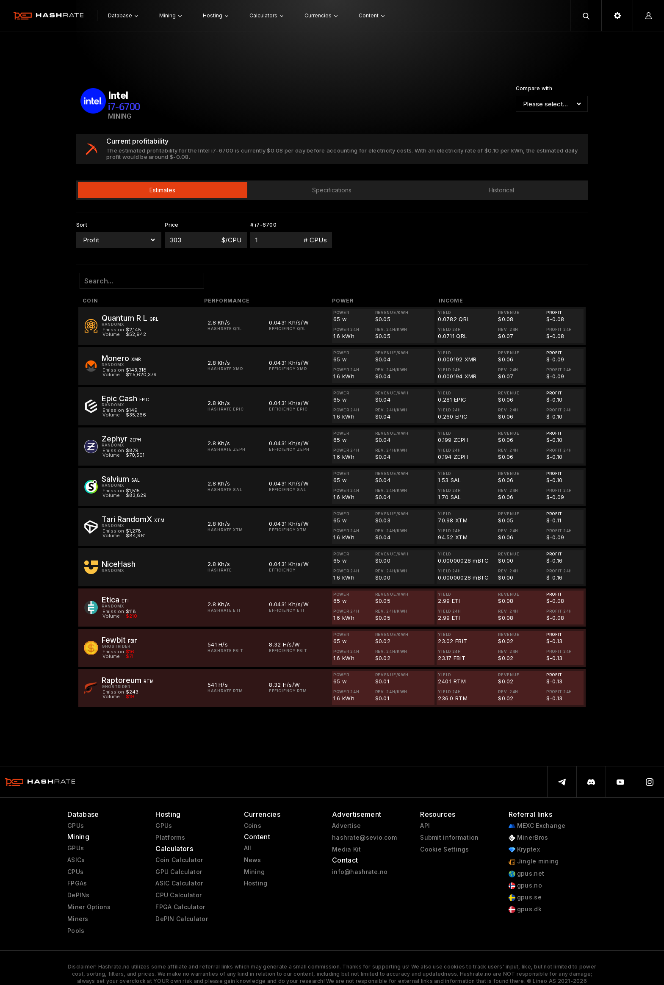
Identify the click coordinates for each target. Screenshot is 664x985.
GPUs (75, 825)
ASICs (76, 860)
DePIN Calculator (181, 919)
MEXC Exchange (537, 826)
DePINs (78, 895)
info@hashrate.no (359, 871)
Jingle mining (534, 861)
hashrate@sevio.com (364, 837)
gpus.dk (525, 909)
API (425, 825)
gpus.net (527, 873)
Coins (252, 825)
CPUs (75, 871)
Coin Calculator (179, 860)
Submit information (449, 837)
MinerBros (528, 837)
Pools (75, 930)
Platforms (170, 837)
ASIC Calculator (179, 883)
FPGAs (77, 883)
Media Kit (346, 849)
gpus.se (525, 897)
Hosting (256, 883)
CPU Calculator (178, 895)
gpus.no (525, 885)
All (248, 848)
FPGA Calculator (180, 907)
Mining (254, 871)
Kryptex (524, 849)
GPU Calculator (178, 871)
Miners (78, 919)
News (252, 860)
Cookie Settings (444, 849)
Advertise (346, 825)
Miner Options (89, 907)
